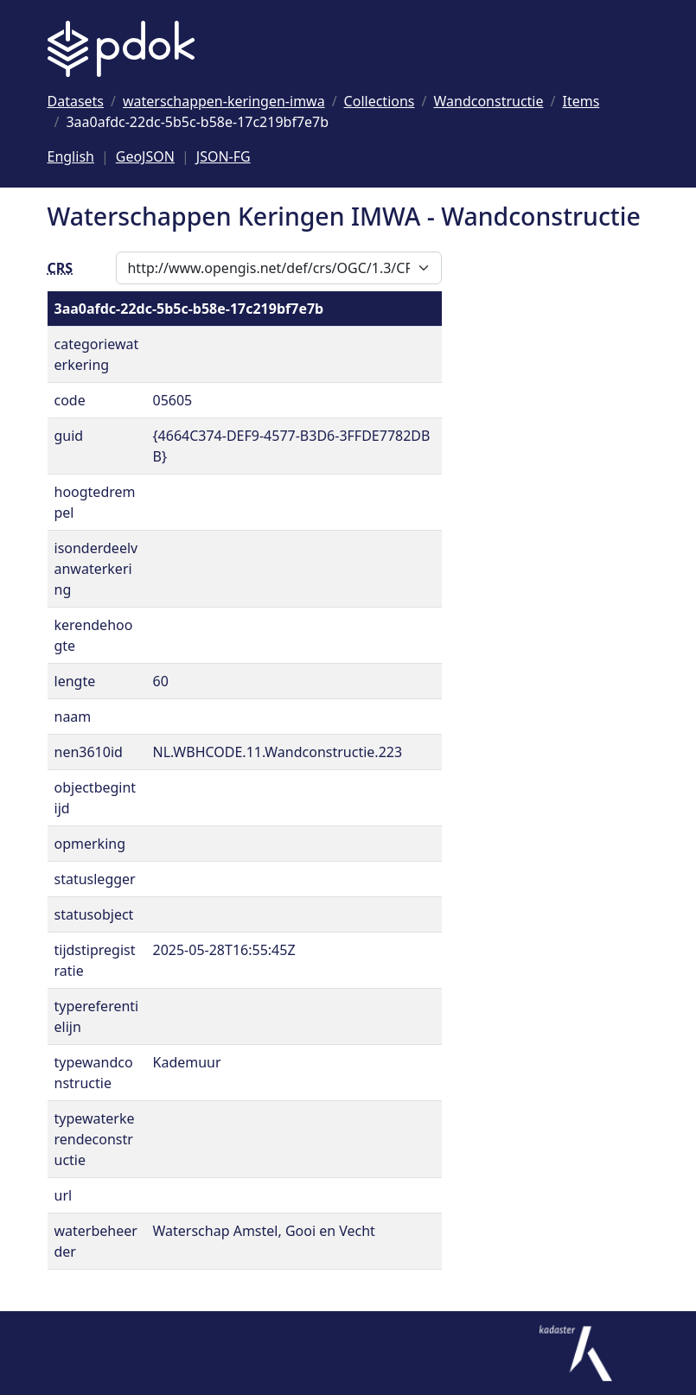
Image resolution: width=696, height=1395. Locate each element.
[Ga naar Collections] (379, 101)
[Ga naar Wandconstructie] (488, 101)
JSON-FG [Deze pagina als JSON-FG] (223, 156)
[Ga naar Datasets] (76, 101)
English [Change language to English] (71, 156)
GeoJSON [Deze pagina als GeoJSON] (145, 156)
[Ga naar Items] (580, 101)
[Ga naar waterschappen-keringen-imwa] (224, 101)
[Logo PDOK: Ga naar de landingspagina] (121, 49)
